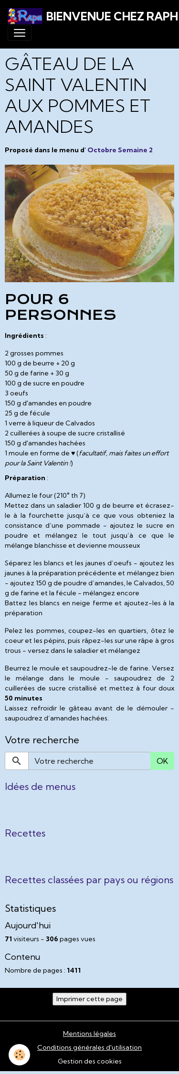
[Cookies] (19, 1054)
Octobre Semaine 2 (120, 150)
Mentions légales (89, 1033)
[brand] (86, 16)
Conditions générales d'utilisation (89, 1047)
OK (162, 761)
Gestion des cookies (90, 1061)
